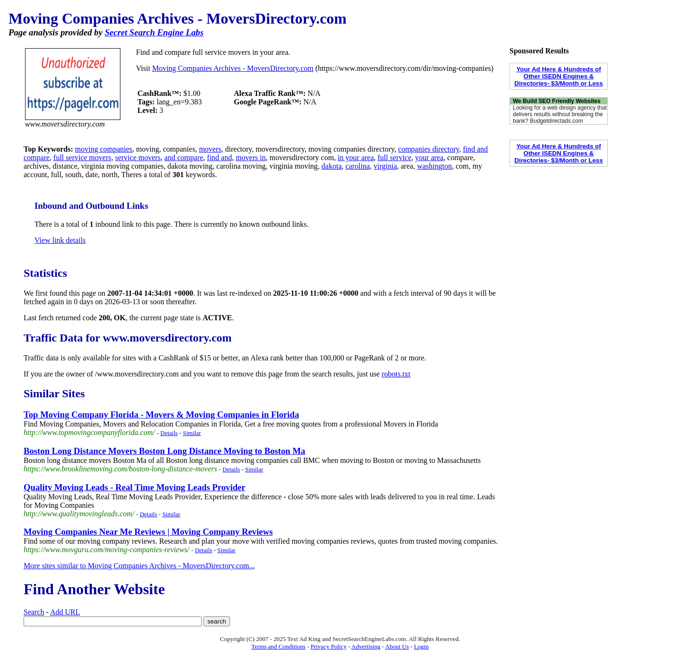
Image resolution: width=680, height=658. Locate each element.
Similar (192, 432)
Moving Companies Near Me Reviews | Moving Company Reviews (148, 532)
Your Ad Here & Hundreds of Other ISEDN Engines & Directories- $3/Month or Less (558, 76)
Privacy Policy (329, 646)
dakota (332, 166)
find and (219, 158)
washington (434, 166)
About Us (397, 646)
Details (169, 432)
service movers (138, 158)
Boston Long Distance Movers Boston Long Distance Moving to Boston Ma (164, 451)
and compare (183, 158)
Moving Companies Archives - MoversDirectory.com (233, 68)
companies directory (428, 149)
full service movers (82, 158)
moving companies (103, 149)
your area (429, 158)
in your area (356, 158)
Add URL (65, 612)
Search (34, 612)
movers (210, 149)
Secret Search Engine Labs (154, 32)
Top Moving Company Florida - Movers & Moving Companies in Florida (161, 414)
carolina (358, 166)
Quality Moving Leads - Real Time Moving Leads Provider (135, 487)
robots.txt (396, 374)
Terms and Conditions (278, 646)
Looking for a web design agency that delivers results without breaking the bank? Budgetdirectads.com (560, 114)
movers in (251, 158)
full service (395, 158)
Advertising (365, 646)
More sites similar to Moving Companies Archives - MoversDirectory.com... (139, 566)
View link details (59, 240)
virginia (385, 166)
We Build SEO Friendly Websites (557, 101)
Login (421, 646)
